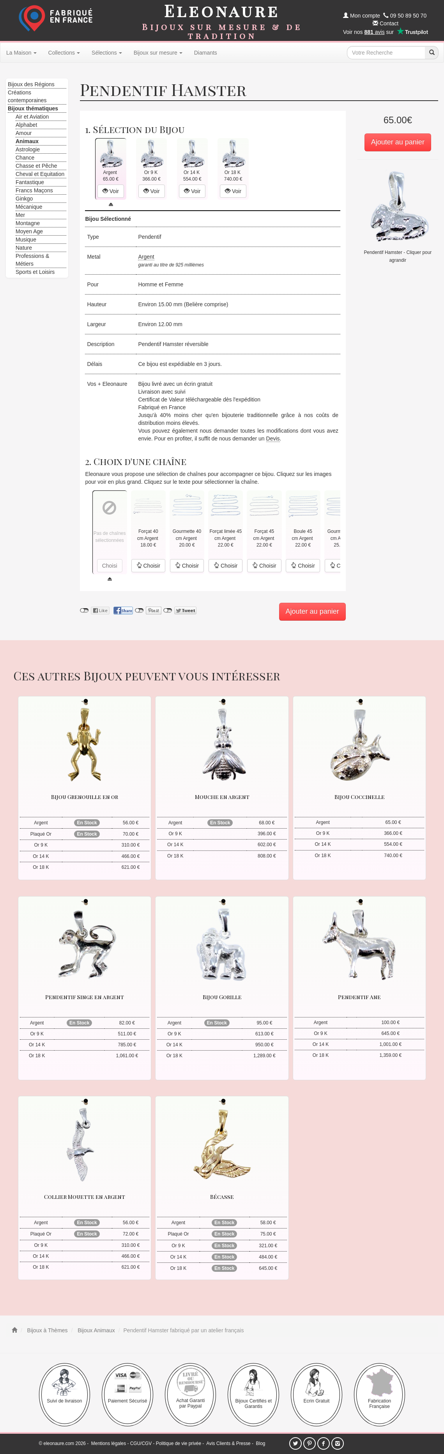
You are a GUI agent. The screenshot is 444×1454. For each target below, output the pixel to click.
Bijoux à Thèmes (47, 1330)
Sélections (107, 53)
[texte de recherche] (386, 52)
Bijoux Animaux (95, 1330)
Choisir (148, 566)
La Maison (21, 53)
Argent (146, 257)
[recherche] (432, 52)
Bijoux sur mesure (158, 53)
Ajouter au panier (398, 142)
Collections (64, 53)
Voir (111, 191)
